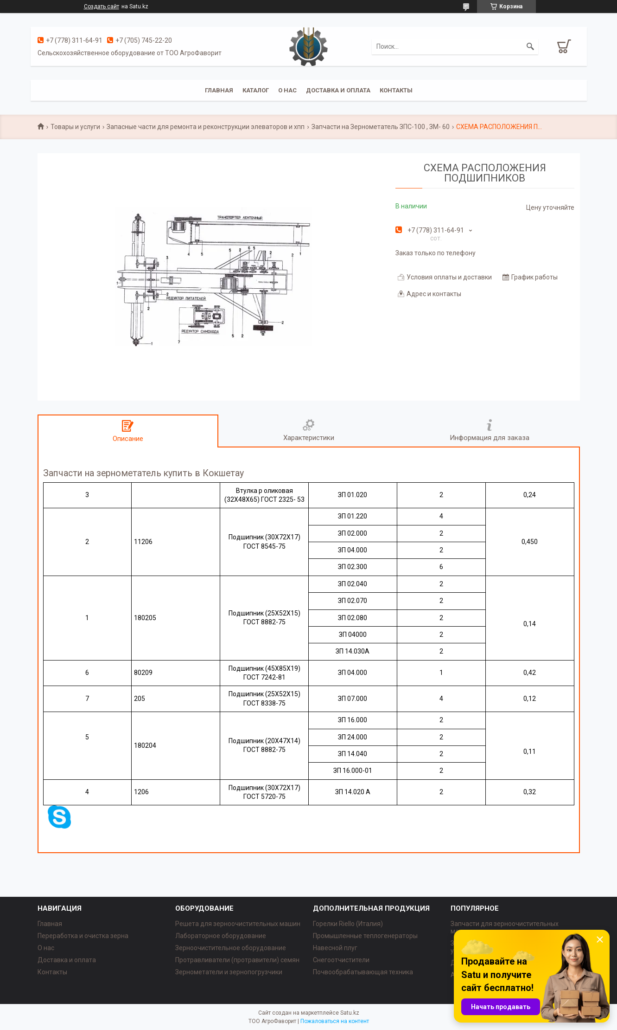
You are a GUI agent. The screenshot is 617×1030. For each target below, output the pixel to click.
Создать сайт (101, 6)
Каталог (255, 90)
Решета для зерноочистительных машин (237, 923)
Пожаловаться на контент (334, 1021)
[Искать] (530, 46)
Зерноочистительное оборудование (230, 948)
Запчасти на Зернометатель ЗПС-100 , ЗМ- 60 (381, 126)
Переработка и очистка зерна (83, 935)
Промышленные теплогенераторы (365, 935)
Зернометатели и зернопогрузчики (228, 972)
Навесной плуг (335, 948)
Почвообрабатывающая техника (363, 972)
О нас (287, 90)
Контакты (396, 90)
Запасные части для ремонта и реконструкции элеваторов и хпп (206, 126)
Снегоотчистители (341, 960)
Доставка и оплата (338, 90)
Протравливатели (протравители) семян (237, 960)
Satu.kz (349, 1013)
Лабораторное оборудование (220, 935)
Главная (219, 90)
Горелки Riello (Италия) (348, 923)
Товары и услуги (75, 126)
